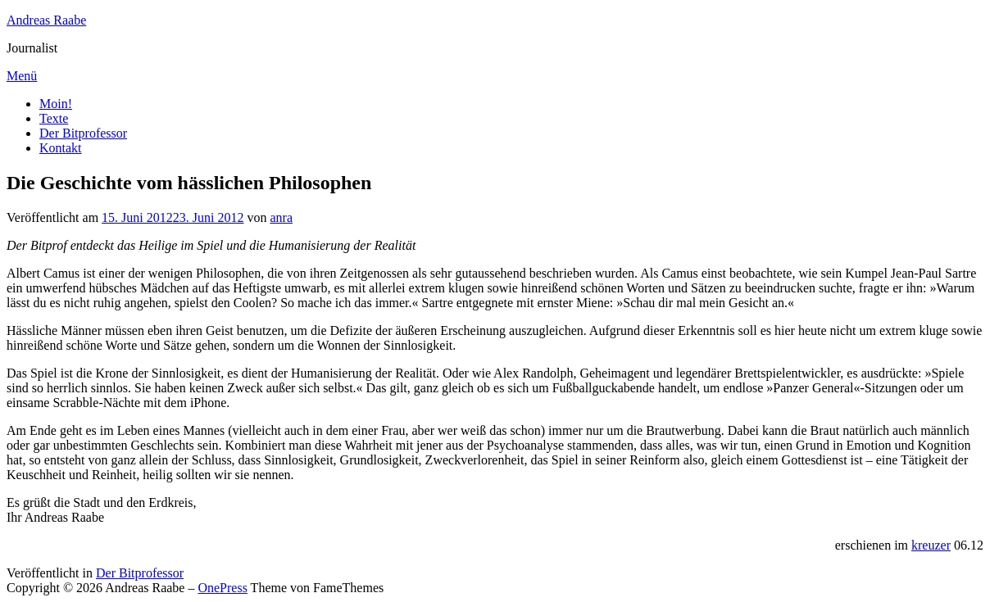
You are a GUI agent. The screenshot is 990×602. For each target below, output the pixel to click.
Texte (53, 118)
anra (281, 217)
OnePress (222, 588)
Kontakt (60, 148)
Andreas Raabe (46, 20)
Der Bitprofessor (83, 133)
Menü (22, 76)
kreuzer (931, 545)
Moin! (55, 104)
